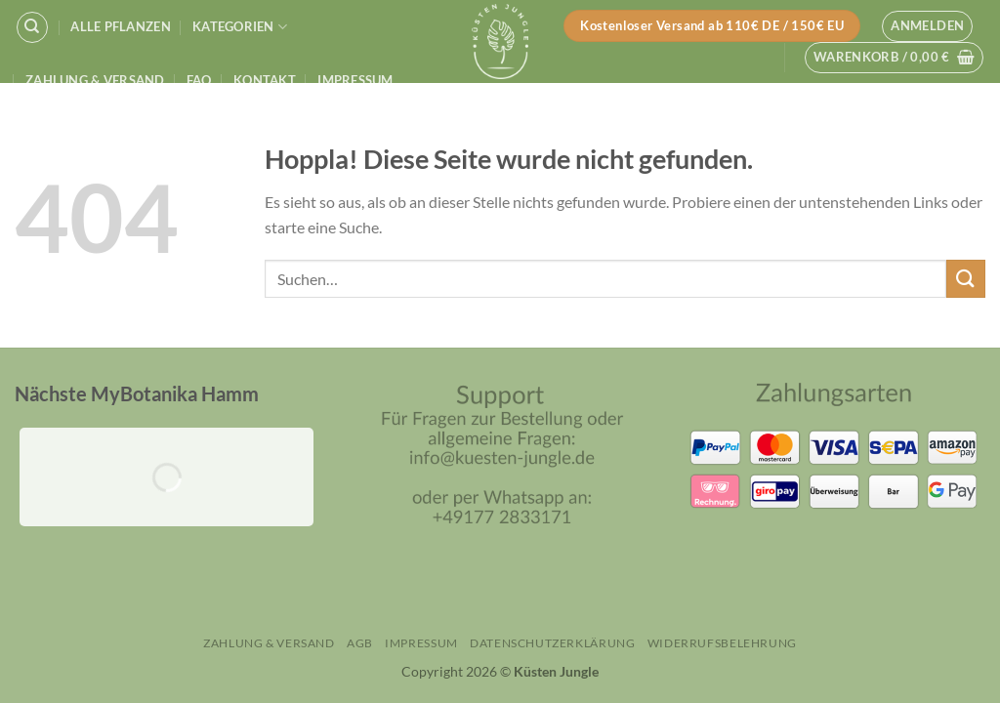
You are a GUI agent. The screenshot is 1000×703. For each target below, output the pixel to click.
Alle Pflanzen (120, 26)
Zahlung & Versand (94, 80)
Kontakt (264, 80)
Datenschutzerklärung (552, 643)
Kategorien (239, 27)
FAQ (199, 80)
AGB (360, 643)
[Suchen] (32, 27)
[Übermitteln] (965, 279)
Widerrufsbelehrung (722, 643)
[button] (927, 26)
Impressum (355, 80)
